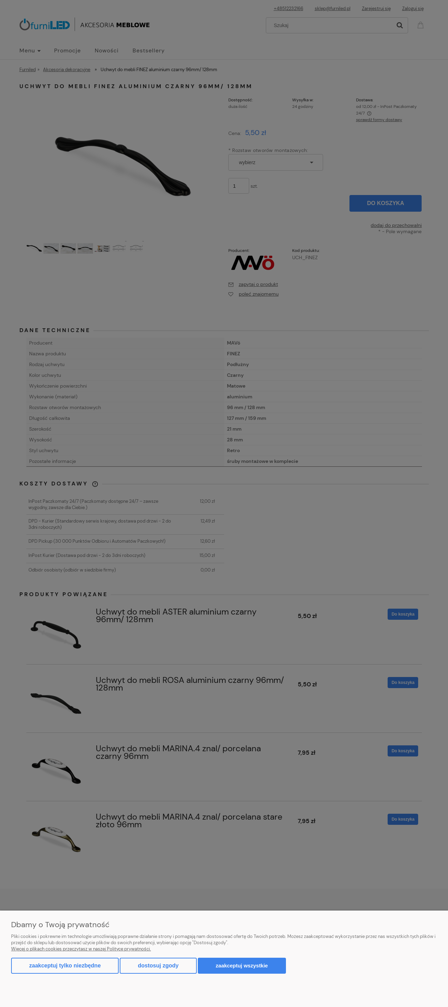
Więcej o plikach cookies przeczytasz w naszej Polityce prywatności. (81, 949)
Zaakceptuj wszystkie (242, 965)
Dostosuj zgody (158, 965)
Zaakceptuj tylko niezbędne (65, 965)
